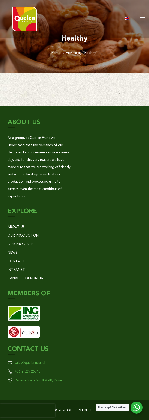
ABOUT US (16, 227)
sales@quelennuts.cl (30, 363)
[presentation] (27, 410)
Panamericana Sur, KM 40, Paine (38, 380)
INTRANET (16, 270)
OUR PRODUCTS (21, 244)
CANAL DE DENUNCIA (25, 278)
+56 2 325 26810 (28, 371)
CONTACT (16, 261)
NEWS (12, 253)
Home (55, 53)
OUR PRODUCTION (23, 235)
